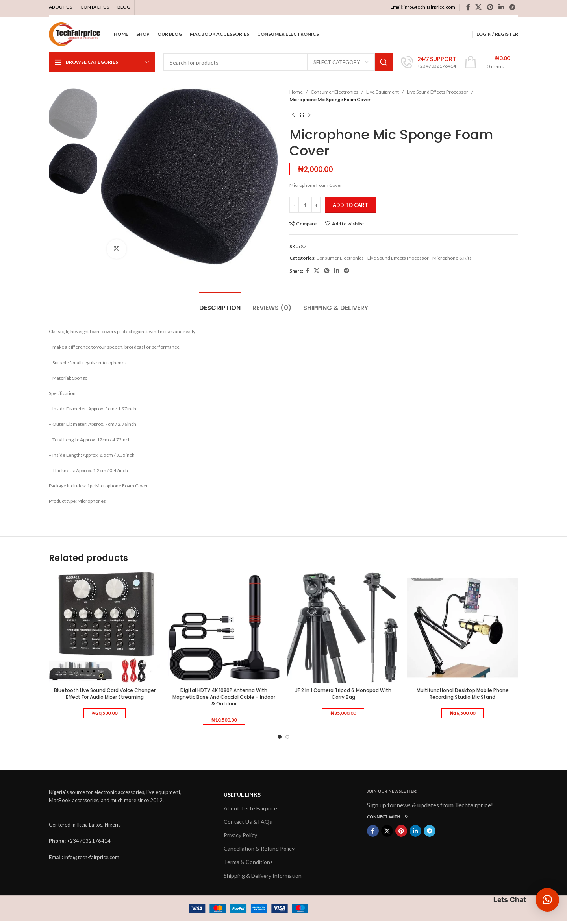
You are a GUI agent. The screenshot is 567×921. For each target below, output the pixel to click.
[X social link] (478, 7)
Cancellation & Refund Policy (259, 848)
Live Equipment (382, 92)
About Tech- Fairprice (250, 808)
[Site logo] (74, 34)
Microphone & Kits (452, 258)
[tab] (220, 304)
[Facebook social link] (467, 7)
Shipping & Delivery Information (263, 875)
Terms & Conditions (248, 861)
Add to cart (350, 205)
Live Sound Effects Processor (437, 92)
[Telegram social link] (512, 7)
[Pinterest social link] (490, 7)
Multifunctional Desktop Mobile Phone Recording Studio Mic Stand (463, 693)
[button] (547, 900)
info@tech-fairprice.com (429, 7)
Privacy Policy (240, 835)
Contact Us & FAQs (248, 821)
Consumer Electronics (334, 92)
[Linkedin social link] (501, 7)
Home (296, 92)
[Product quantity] (305, 205)
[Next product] (309, 115)
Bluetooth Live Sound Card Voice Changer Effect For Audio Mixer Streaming (105, 693)
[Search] (278, 62)
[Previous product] (293, 115)
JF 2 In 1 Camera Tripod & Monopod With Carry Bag (343, 693)
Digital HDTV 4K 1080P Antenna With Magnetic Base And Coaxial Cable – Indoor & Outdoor (223, 697)
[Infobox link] (428, 62)
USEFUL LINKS (242, 794)
